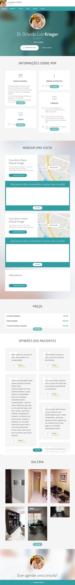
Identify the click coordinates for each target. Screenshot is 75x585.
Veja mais (37, 450)
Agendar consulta (37, 582)
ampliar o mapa (54, 167)
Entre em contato (47, 47)
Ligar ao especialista (18, 175)
